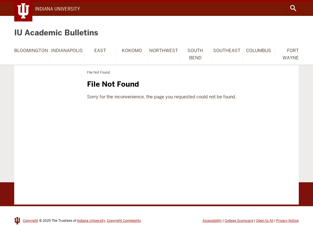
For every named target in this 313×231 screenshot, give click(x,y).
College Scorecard (239, 220)
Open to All (264, 220)
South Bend (195, 54)
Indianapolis (67, 51)
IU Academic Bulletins (56, 33)
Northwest (163, 51)
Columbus (258, 51)
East (100, 51)
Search (293, 8)
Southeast (226, 51)
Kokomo (132, 51)
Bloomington (31, 51)
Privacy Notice (287, 220)
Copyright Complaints (124, 220)
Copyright (30, 220)
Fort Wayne (291, 54)
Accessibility (212, 220)
